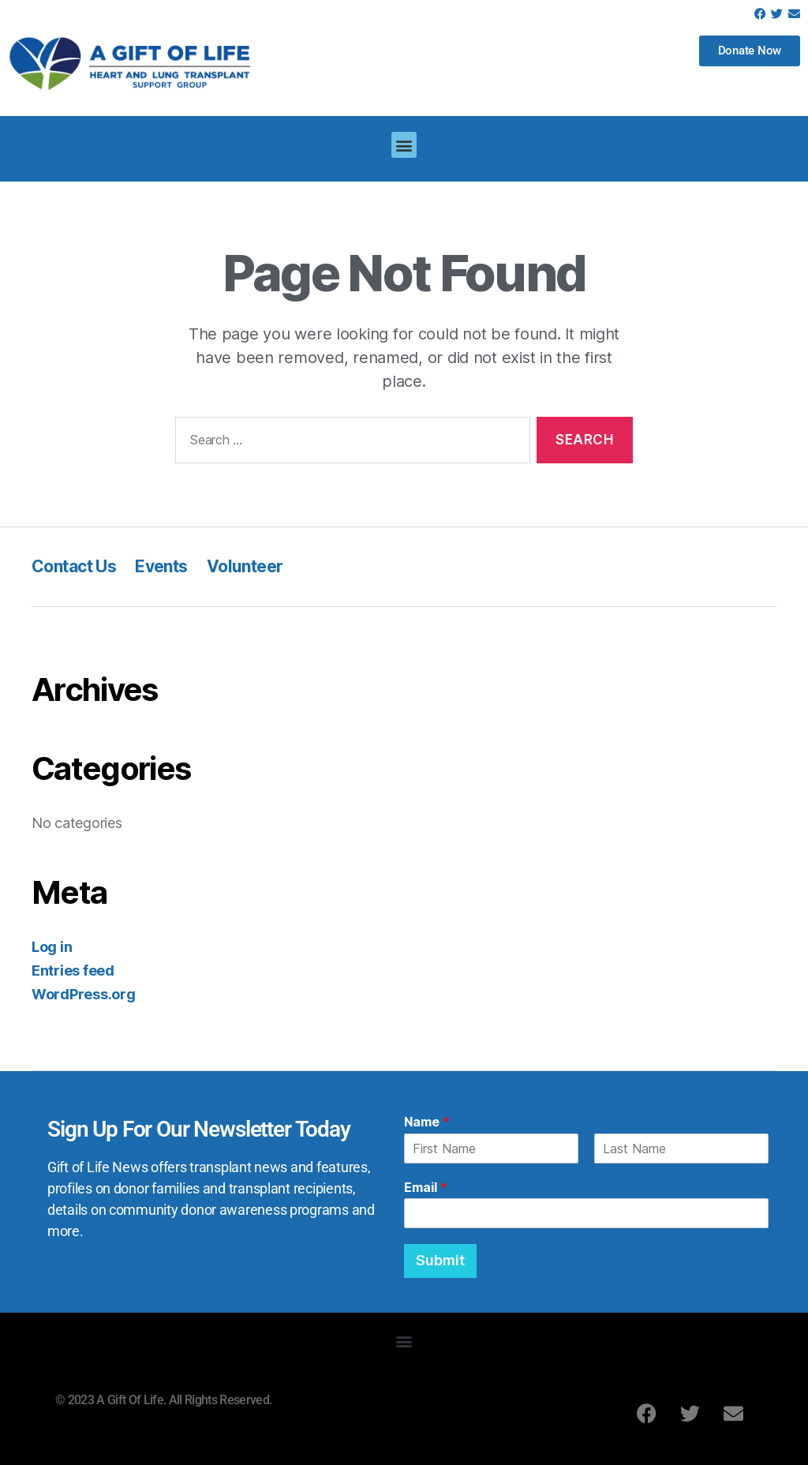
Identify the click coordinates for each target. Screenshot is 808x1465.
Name (427, 1122)
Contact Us (74, 566)
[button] (404, 145)
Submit (440, 1260)
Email (425, 1187)
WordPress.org (84, 994)
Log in (52, 947)
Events (161, 566)
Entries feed (73, 970)
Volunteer (245, 566)
